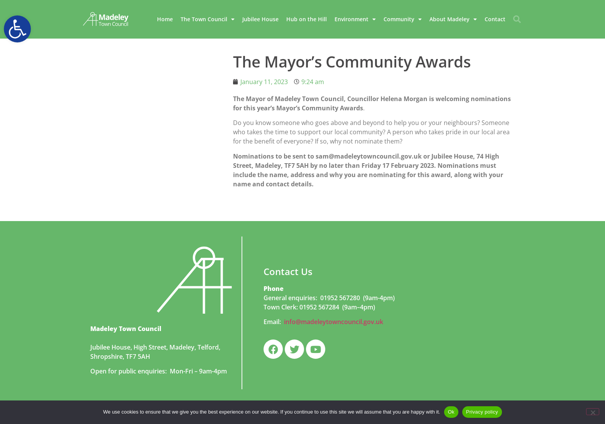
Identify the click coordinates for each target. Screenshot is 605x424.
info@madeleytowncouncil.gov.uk (333, 322)
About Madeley (453, 19)
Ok (451, 412)
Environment (355, 19)
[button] (17, 28)
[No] (592, 411)
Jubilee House (260, 19)
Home (165, 19)
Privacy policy (482, 412)
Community (403, 19)
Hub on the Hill (306, 19)
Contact (495, 19)
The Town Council (208, 19)
